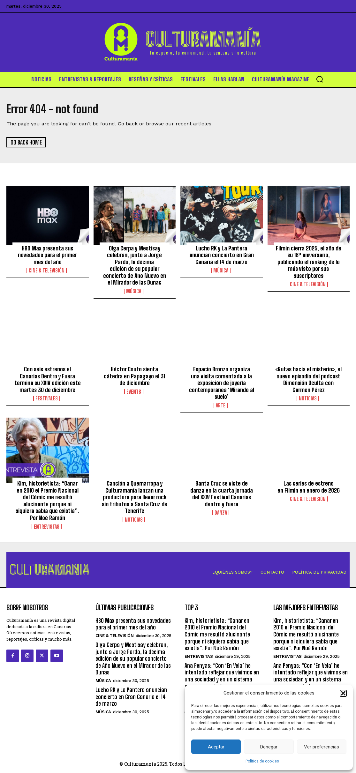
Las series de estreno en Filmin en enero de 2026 (308, 487)
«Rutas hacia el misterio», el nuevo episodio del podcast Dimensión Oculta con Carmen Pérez (308, 379)
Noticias (308, 398)
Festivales (46, 398)
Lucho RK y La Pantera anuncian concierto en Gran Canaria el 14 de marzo (221, 255)
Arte (220, 405)
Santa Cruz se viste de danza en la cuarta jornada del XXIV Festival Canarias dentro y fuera (221, 494)
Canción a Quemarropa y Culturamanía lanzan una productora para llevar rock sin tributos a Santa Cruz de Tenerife (134, 497)
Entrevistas (46, 526)
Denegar (268, 747)
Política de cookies (262, 761)
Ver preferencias (321, 747)
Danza (221, 513)
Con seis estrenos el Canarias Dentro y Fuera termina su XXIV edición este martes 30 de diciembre (47, 379)
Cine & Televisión (46, 270)
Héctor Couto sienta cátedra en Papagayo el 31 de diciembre (134, 376)
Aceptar (216, 747)
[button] (343, 693)
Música (133, 291)
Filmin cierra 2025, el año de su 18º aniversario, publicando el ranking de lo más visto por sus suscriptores (308, 262)
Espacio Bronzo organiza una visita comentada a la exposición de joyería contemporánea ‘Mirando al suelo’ (221, 383)
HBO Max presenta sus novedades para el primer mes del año (47, 255)
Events (133, 391)
